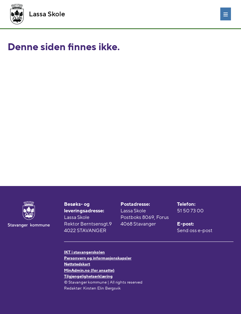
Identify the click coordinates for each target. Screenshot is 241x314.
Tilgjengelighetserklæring (88, 276)
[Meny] (225, 14)
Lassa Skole (37, 14)
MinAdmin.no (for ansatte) (89, 270)
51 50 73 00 (190, 211)
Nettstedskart (77, 264)
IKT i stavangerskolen (84, 252)
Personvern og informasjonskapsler (97, 258)
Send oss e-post (194, 230)
